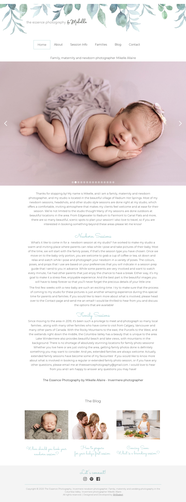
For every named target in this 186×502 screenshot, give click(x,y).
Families (101, 44)
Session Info (78, 44)
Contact (134, 44)
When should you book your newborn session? (46, 451)
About (58, 44)
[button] (157, 39)
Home (41, 44)
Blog (118, 44)
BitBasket (118, 494)
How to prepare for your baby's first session (92, 451)
